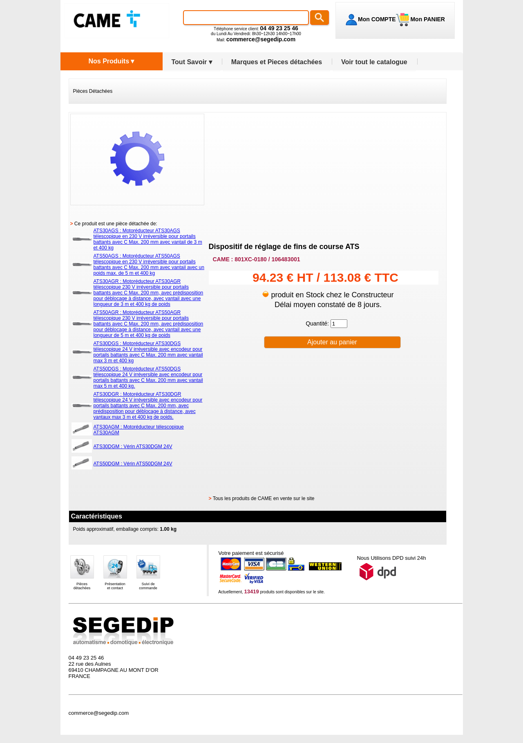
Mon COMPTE (377, 19)
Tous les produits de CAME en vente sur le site (264, 498)
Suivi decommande (148, 586)
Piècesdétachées (82, 586)
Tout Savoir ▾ (192, 61)
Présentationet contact (115, 586)
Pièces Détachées (93, 91)
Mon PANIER (427, 19)
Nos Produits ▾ (111, 61)
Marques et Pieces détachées (276, 61)
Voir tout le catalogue (374, 61)
